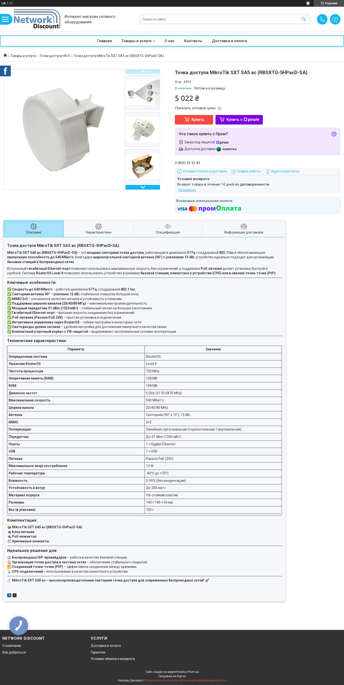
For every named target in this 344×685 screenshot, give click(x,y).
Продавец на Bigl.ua (172, 676)
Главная (104, 41)
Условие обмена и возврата (113, 659)
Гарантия (98, 652)
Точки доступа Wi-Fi (54, 56)
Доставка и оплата (229, 41)
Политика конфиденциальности (204, 680)
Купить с (242, 119)
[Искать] (303, 19)
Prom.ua (193, 672)
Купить (197, 119)
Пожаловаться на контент (162, 680)
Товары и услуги (136, 41)
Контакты (193, 41)
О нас (170, 41)
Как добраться (14, 652)
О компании (11, 646)
